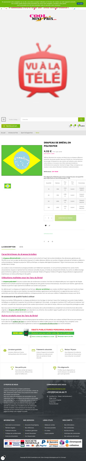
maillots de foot (18, 321)
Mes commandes (69, 427)
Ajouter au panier (65, 218)
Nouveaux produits (50, 427)
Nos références (29, 427)
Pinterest (53, 242)
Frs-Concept (62, 457)
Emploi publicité (49, 433)
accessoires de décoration (48, 323)
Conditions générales (31, 430)
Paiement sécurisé (10, 430)
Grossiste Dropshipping (32, 425)
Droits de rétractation (11, 436)
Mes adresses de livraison (71, 436)
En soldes (47, 430)
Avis (21, 247)
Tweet (49, 242)
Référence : (48, 171)
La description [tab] (8, 247)
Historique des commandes (72, 433)
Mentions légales (10, 427)
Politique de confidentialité (13, 433)
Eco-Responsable (30, 436)
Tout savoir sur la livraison (12, 425)
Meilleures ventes (50, 425)
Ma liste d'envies (69, 430)
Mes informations (69, 425)
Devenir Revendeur (30, 433)
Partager (45, 242)
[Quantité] (48, 218)
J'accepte (80, 3)
